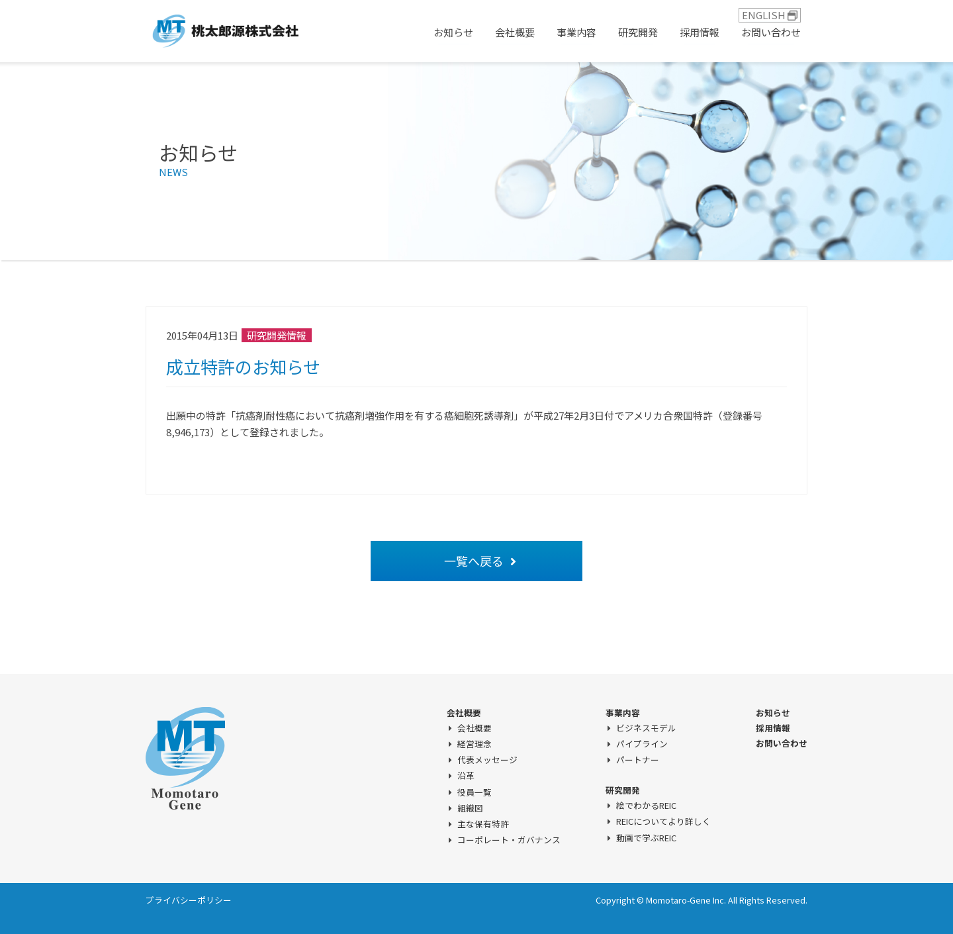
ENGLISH (769, 15)
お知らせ (453, 32)
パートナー (637, 760)
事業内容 (576, 32)
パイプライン (642, 744)
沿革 (466, 776)
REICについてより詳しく (663, 821)
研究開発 (638, 32)
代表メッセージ (487, 760)
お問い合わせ (771, 32)
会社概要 (515, 32)
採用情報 (699, 32)
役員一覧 (474, 792)
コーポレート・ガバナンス (509, 840)
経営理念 (474, 744)
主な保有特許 (483, 824)
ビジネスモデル (646, 728)
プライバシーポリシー (189, 900)
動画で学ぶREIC (646, 838)
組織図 (470, 808)
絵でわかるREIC (646, 806)
